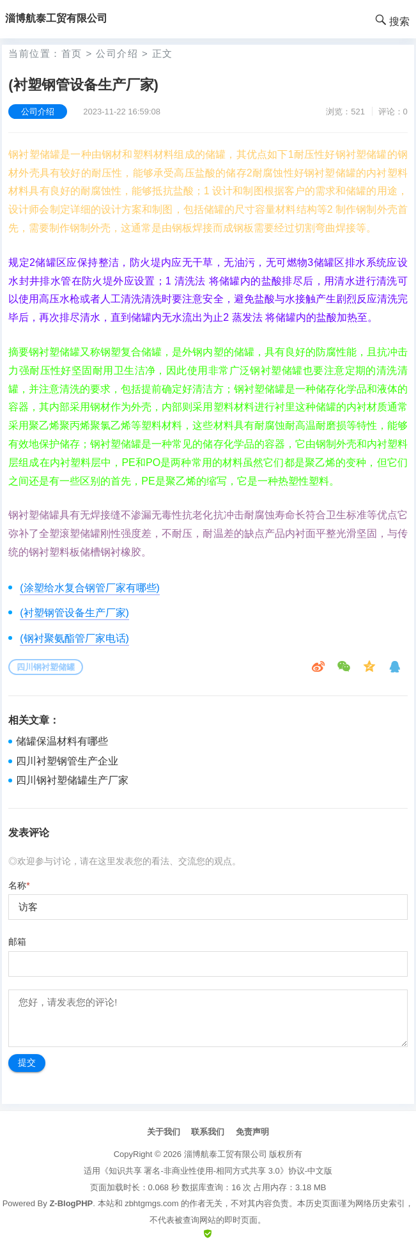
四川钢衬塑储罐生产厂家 (72, 780)
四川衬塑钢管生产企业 (67, 761)
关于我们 (163, 1132)
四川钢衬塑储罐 (46, 667)
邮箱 (17, 941)
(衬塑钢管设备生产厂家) (74, 612)
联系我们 (207, 1132)
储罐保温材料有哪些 (62, 741)
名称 (18, 885)
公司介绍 (117, 53)
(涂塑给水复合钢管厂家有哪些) (90, 587)
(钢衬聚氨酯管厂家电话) (74, 638)
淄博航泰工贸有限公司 (225, 1154)
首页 (71, 53)
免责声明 (252, 1132)
